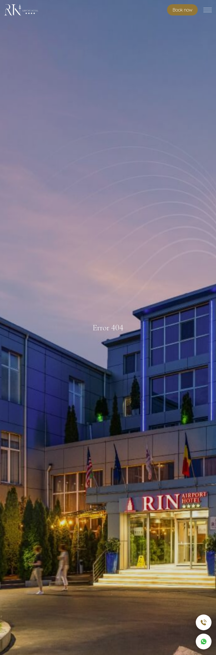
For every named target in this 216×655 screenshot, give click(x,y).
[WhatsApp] (204, 641)
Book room (182, 10)
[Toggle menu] (207, 9)
